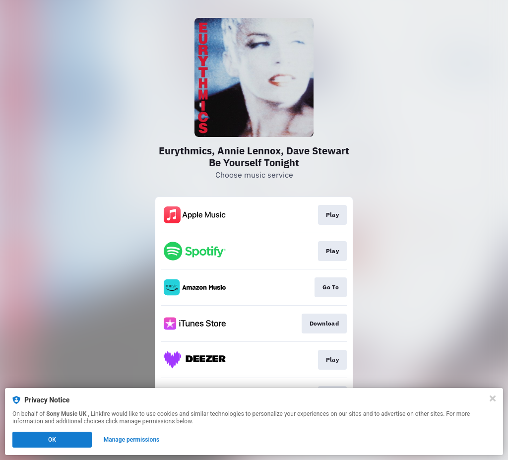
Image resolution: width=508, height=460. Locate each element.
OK (52, 439)
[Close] (493, 398)
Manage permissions (132, 439)
